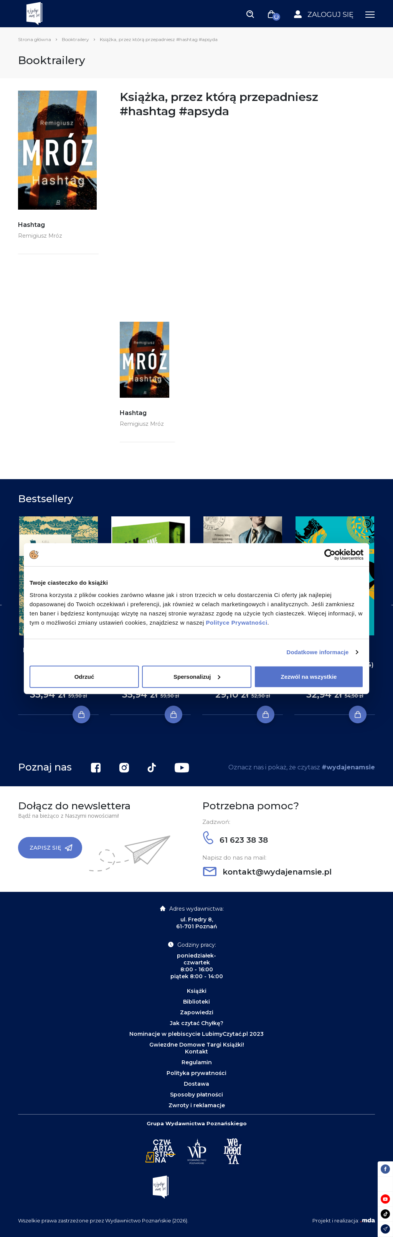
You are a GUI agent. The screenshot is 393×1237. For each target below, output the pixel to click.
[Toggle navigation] (250, 14)
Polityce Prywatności (237, 622)
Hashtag (31, 224)
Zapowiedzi (196, 1012)
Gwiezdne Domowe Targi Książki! (196, 1044)
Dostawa (196, 1083)
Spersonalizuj (196, 676)
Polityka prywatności (196, 1073)
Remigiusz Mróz (40, 235)
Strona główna (34, 39)
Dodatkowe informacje (318, 652)
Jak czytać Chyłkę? (196, 1023)
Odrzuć (84, 676)
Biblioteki (196, 1001)
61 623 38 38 (235, 840)
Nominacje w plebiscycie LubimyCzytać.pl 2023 (196, 1033)
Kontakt (196, 1051)
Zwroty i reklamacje (196, 1105)
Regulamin (197, 1062)
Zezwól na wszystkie (309, 676)
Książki (196, 990)
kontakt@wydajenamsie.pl (267, 871)
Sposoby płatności (196, 1094)
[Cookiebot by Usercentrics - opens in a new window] (329, 555)
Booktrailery (75, 39)
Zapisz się (51, 847)
